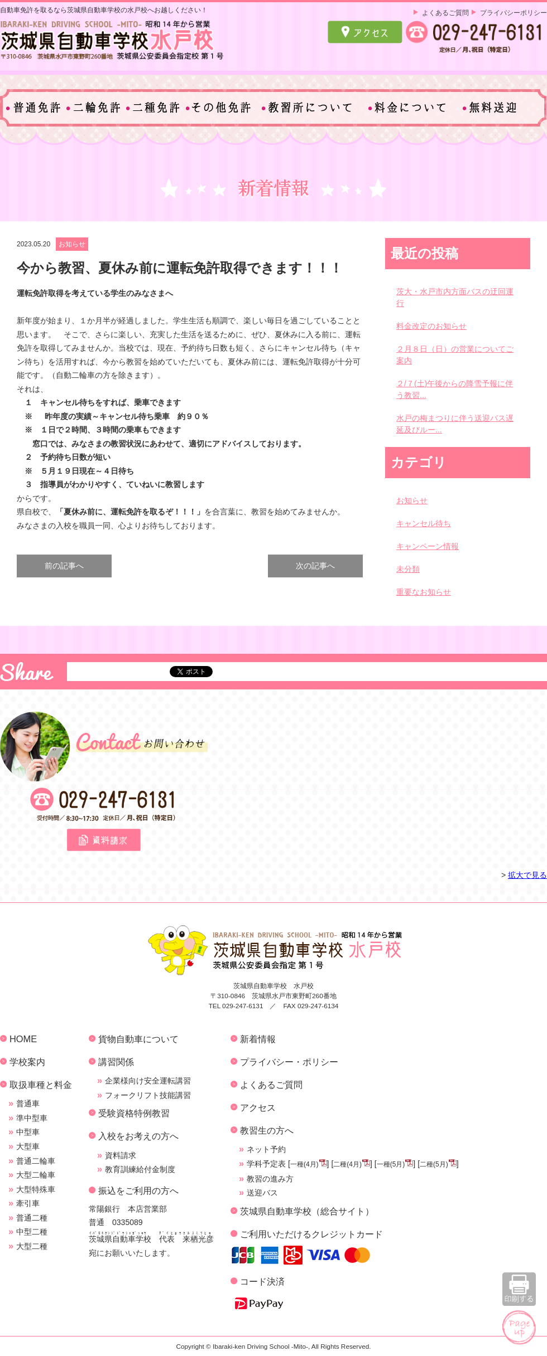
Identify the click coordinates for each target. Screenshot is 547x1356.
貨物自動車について (138, 1039)
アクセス (258, 1107)
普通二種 (31, 1217)
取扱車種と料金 (40, 1085)
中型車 (28, 1131)
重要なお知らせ (423, 591)
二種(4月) (347, 1164)
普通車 (28, 1103)
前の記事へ (64, 565)
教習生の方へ (267, 1130)
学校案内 (27, 1062)
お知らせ (72, 244)
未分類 (408, 569)
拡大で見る (527, 875)
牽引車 (28, 1203)
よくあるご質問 (445, 12)
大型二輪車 (35, 1174)
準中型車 (31, 1118)
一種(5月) (391, 1164)
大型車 (28, 1146)
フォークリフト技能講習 (148, 1095)
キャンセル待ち (423, 523)
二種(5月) (434, 1164)
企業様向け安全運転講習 (148, 1080)
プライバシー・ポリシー (289, 1062)
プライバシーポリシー (513, 12)
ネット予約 (266, 1149)
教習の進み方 (270, 1178)
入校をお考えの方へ (138, 1136)
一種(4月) (304, 1164)
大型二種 (31, 1246)
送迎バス (262, 1192)
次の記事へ (315, 565)
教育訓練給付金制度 (140, 1169)
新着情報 (258, 1039)
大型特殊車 (35, 1189)
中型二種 (31, 1231)
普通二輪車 (35, 1160)
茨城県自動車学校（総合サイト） (307, 1211)
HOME (23, 1039)
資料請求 (120, 1155)
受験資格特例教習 (134, 1113)
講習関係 (116, 1062)
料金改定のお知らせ (431, 326)
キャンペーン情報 (427, 546)
